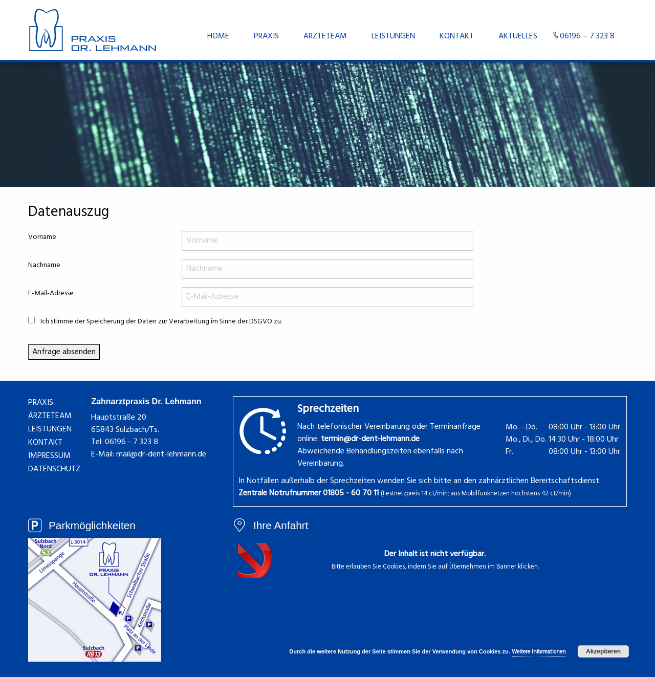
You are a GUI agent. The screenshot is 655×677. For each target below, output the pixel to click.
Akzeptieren (603, 651)
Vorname (42, 237)
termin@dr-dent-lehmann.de (370, 439)
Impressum (49, 456)
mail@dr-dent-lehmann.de (161, 454)
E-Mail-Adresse (51, 293)
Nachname (44, 265)
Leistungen (393, 36)
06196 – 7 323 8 (587, 36)
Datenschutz (54, 469)
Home (218, 36)
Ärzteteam (325, 36)
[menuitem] (218, 36)
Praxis (266, 36)
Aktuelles (517, 36)
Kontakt (457, 36)
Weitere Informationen (539, 652)
